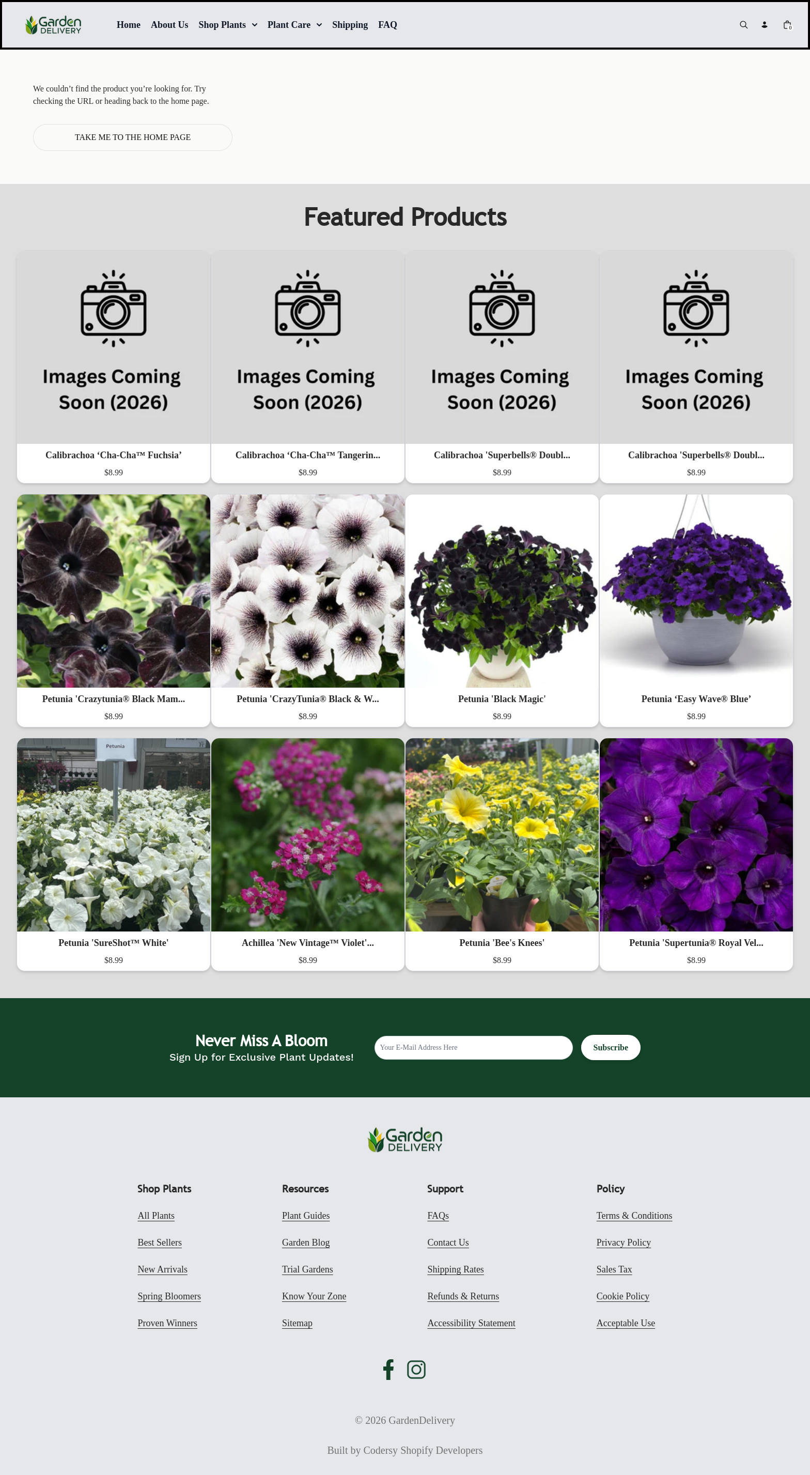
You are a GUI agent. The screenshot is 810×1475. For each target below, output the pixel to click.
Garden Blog (306, 1242)
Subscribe (611, 1047)
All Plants (156, 1215)
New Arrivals (162, 1269)
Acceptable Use (626, 1323)
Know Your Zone (314, 1296)
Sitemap (297, 1323)
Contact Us (448, 1242)
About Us (170, 25)
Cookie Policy (623, 1296)
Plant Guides (306, 1215)
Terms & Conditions (635, 1215)
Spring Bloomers (169, 1296)
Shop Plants (228, 25)
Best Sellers (159, 1242)
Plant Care (295, 25)
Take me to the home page (133, 137)
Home (129, 25)
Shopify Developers (441, 1450)
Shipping (350, 25)
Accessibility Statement (471, 1323)
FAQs (438, 1215)
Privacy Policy (624, 1242)
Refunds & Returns (463, 1296)
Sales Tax (614, 1269)
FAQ (387, 25)
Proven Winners (167, 1323)
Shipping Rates (455, 1269)
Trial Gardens (307, 1269)
